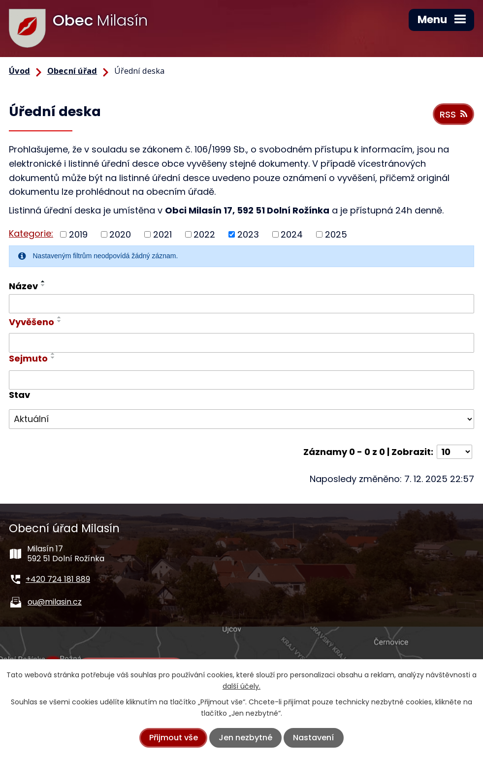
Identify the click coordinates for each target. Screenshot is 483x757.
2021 (162, 234)
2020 (120, 234)
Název (23, 286)
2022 (204, 234)
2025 (336, 234)
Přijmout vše (173, 737)
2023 (248, 234)
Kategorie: (31, 233)
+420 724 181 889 (58, 579)
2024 (292, 234)
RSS (453, 114)
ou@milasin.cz (55, 601)
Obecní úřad (72, 70)
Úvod (19, 70)
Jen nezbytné (245, 737)
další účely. (241, 686)
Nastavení (313, 737)
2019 (78, 234)
